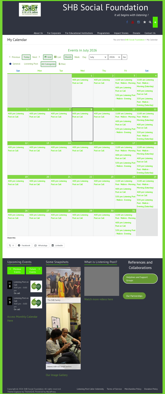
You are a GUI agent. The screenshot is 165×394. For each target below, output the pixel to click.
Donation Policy (151, 389)
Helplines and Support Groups (137, 279)
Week (77, 57)
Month (68, 57)
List (57, 57)
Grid (47, 57)
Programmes (103, 33)
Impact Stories (121, 33)
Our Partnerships (134, 295)
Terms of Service (114, 389)
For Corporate (54, 33)
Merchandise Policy (133, 389)
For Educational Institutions (79, 33)
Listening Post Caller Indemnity (90, 389)
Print (62, 64)
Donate (136, 33)
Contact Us (150, 33)
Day (84, 57)
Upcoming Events (19, 262)
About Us (38, 33)
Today (26, 57)
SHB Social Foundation (105, 7)
